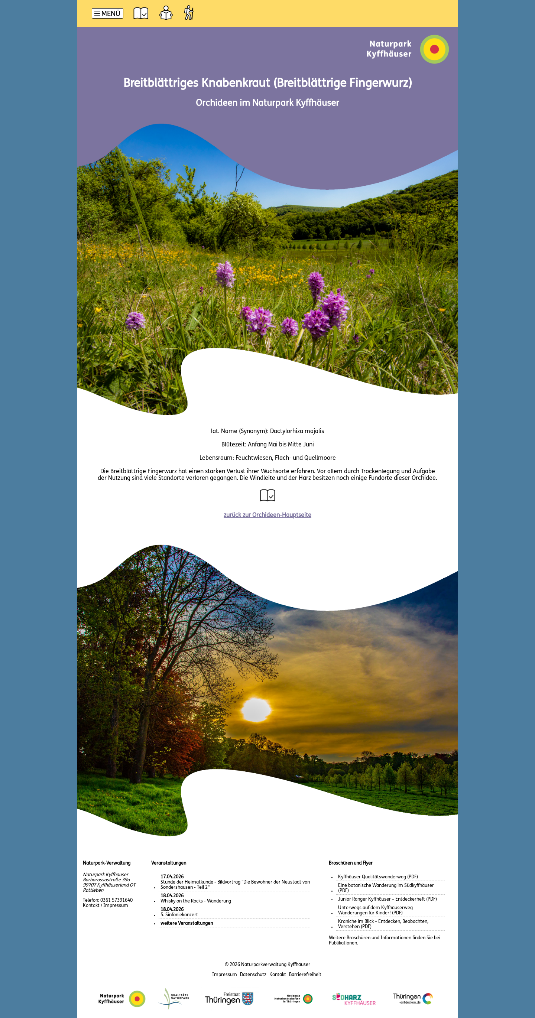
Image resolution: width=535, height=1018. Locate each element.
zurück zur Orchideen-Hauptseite (267, 515)
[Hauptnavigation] (107, 14)
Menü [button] (110, 14)
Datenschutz (253, 974)
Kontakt (277, 974)
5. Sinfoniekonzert (179, 912)
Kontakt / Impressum (105, 905)
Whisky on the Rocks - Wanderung (195, 899)
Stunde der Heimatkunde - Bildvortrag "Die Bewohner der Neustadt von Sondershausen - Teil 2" (235, 882)
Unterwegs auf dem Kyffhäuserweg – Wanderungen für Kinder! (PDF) (377, 910)
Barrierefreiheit (305, 974)
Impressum (224, 974)
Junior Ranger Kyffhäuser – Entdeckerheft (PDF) (387, 899)
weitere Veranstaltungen (186, 923)
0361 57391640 (116, 900)
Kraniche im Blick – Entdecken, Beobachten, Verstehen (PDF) (383, 924)
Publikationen (343, 943)
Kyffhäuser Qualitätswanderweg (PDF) (378, 877)
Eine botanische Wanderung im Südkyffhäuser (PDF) (386, 888)
